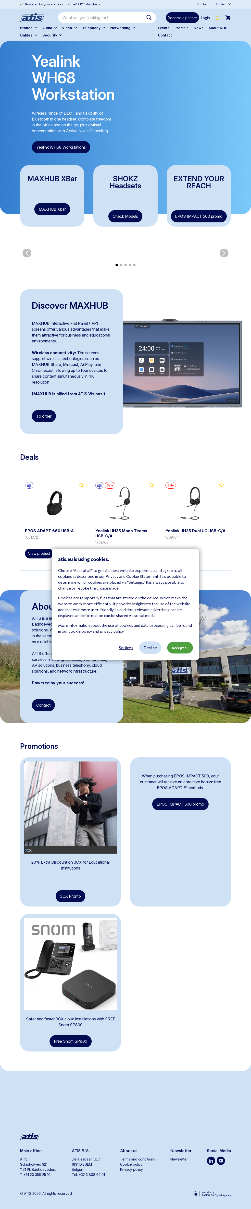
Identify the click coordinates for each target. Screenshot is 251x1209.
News (198, 28)
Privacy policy (131, 1169)
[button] (27, 302)
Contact (165, 35)
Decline (150, 647)
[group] (43, 302)
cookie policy (80, 631)
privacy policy (112, 631)
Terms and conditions (137, 1159)
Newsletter (179, 1159)
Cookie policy (131, 1164)
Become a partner (182, 18)
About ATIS (218, 28)
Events (163, 28)
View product (39, 603)
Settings (126, 647)
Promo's (181, 28)
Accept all (180, 648)
